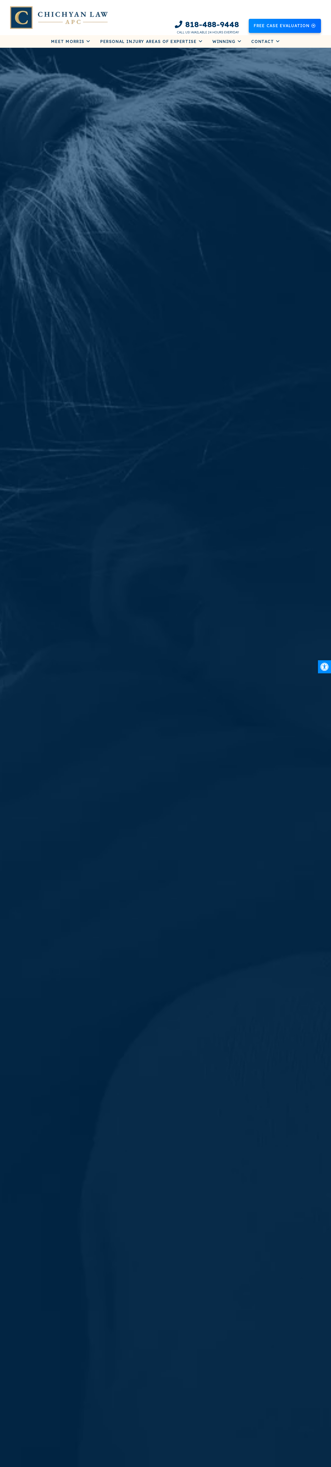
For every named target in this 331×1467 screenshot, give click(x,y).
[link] (324, 666)
